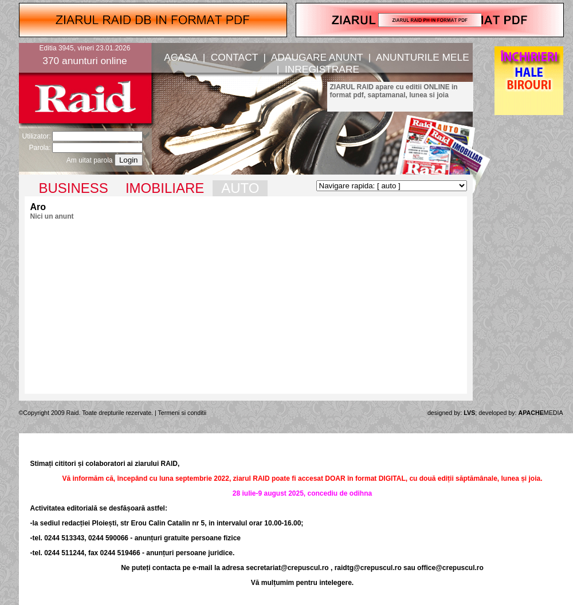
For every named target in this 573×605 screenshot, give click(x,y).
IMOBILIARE (164, 188)
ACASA (180, 57)
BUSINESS (73, 188)
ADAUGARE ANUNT (317, 57)
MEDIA (541, 412)
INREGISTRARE (322, 69)
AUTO (240, 188)
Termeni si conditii (182, 412)
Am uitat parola (89, 160)
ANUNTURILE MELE (422, 57)
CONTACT (234, 57)
